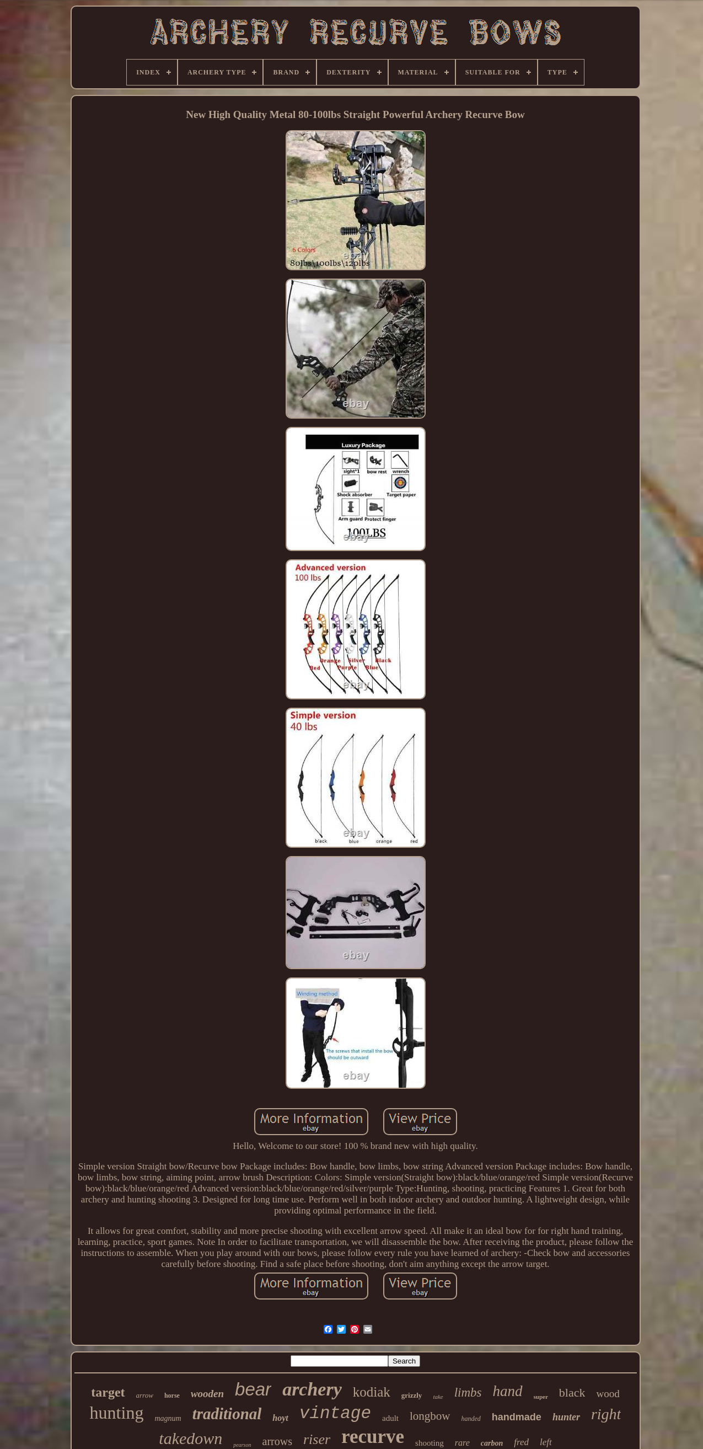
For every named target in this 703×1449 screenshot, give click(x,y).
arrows (277, 1441)
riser (316, 1439)
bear (253, 1389)
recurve (372, 1436)
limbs (468, 1392)
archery (312, 1389)
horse (172, 1395)
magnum (167, 1418)
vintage (335, 1413)
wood (607, 1393)
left (546, 1442)
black (572, 1392)
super (541, 1396)
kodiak (371, 1391)
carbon (492, 1443)
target (108, 1392)
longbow (430, 1416)
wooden (207, 1393)
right (606, 1414)
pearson (242, 1445)
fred (521, 1442)
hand (508, 1391)
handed (471, 1419)
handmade (516, 1417)
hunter (566, 1417)
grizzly (411, 1395)
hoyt (280, 1418)
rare (462, 1442)
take (438, 1396)
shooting (429, 1443)
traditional (227, 1414)
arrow (144, 1395)
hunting (117, 1413)
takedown (190, 1438)
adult (390, 1418)
